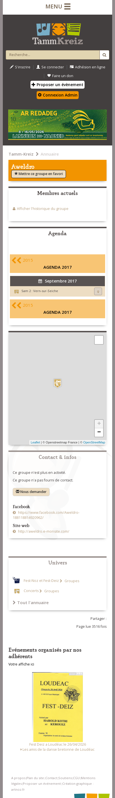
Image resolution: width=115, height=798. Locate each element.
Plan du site (35, 778)
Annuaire (50, 154)
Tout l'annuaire (31, 602)
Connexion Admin (58, 95)
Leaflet (35, 442)
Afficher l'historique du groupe (42, 208)
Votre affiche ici (21, 664)
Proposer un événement (42, 783)
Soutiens (65, 778)
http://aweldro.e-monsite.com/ (43, 531)
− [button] (99, 432)
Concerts (31, 591)
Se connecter (50, 67)
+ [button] (99, 424)
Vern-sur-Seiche (45, 291)
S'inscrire (20, 67)
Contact (51, 778)
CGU (76, 778)
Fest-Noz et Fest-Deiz (41, 581)
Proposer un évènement (57, 84)
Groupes (71, 581)
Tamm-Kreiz (21, 154)
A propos (18, 778)
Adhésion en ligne (87, 67)
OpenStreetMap (94, 442)
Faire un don (60, 75)
